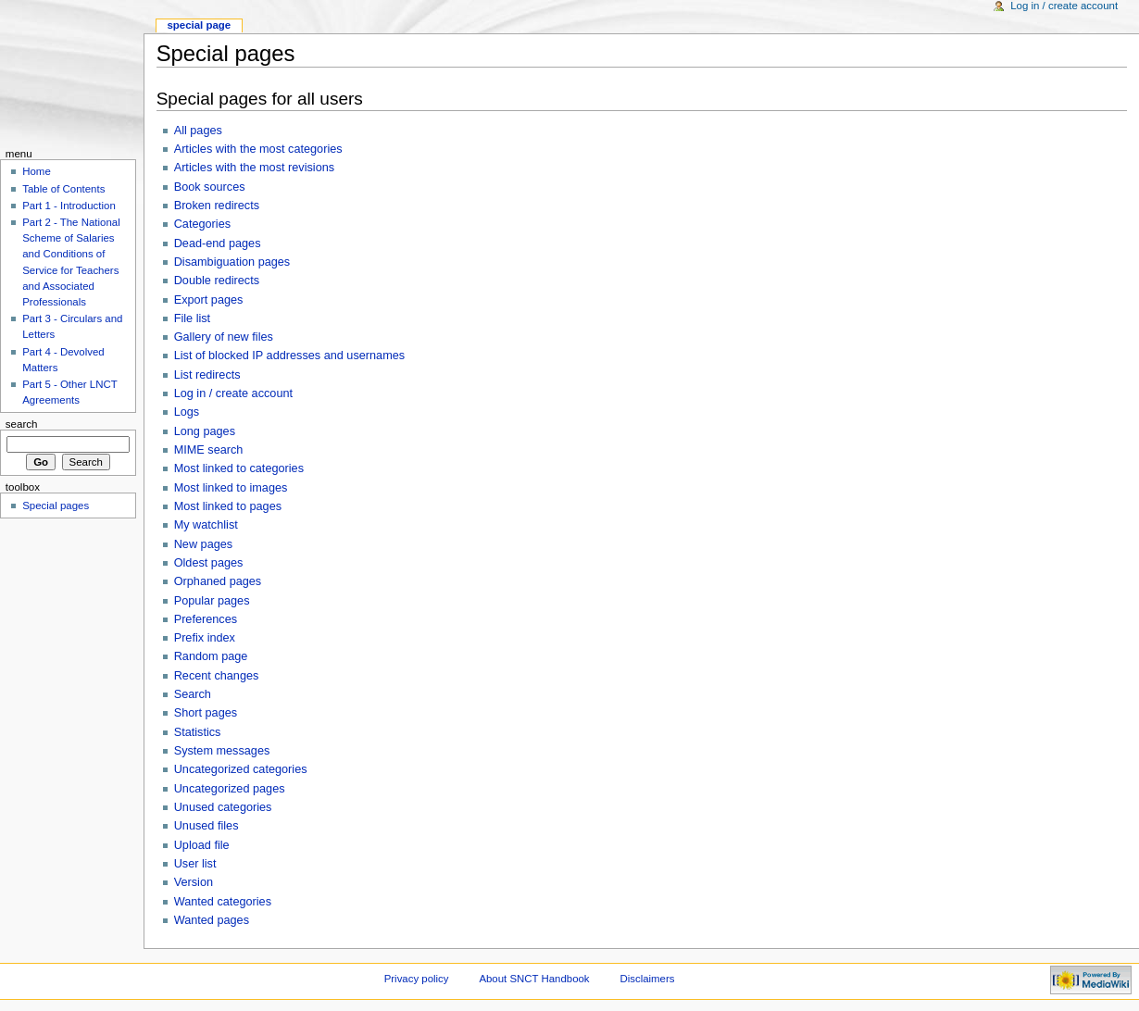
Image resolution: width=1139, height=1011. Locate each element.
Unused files (206, 825)
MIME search (209, 449)
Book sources (209, 187)
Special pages (55, 505)
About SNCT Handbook (534, 978)
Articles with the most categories (258, 149)
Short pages (205, 712)
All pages (198, 130)
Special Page (199, 25)
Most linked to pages (228, 506)
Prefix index (204, 637)
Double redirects (216, 280)
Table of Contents (63, 188)
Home (36, 171)
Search (192, 694)
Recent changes (216, 675)
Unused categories (223, 807)
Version (193, 882)
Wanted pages (211, 920)
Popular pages (212, 600)
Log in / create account (233, 393)
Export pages (209, 299)
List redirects (207, 374)
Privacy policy (416, 978)
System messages (222, 750)
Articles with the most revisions (254, 167)
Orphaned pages (218, 581)
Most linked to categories (239, 468)
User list (195, 863)
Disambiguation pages (232, 262)
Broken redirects (216, 205)
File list (192, 318)
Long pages (204, 431)
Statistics (197, 732)
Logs (187, 412)
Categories (202, 224)
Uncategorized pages (229, 788)
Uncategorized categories (240, 769)
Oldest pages (209, 562)
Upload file (202, 845)
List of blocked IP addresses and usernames (289, 355)
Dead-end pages (217, 243)
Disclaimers (647, 978)
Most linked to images (231, 487)
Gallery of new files (223, 337)
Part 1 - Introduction (69, 205)
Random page (211, 656)
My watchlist (206, 524)
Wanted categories (222, 901)
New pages (203, 544)
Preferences (205, 619)
